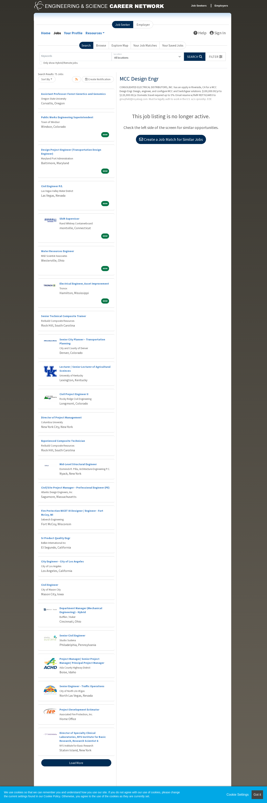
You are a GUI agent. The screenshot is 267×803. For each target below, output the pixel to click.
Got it (257, 794)
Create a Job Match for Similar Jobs (171, 139)
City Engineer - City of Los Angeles (62, 561)
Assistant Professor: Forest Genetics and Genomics (73, 94)
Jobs (57, 33)
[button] (216, 56)
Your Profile (73, 33)
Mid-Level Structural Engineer (78, 464)
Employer (143, 25)
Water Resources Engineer (57, 251)
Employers (221, 5)
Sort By (45, 79)
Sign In (218, 32)
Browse (101, 45)
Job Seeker (122, 25)
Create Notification (97, 79)
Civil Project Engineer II (73, 394)
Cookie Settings (237, 794)
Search (86, 45)
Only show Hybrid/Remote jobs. (60, 63)
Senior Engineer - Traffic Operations (81, 686)
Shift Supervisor (69, 218)
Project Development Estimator (79, 709)
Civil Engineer (49, 585)
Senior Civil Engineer (72, 635)
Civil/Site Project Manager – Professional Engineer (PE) (75, 487)
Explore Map (119, 45)
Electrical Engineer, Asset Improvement (84, 283)
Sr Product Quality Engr (55, 538)
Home (45, 33)
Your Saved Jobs (172, 45)
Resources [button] (94, 33)
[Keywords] (76, 56)
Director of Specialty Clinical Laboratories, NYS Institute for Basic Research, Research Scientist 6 (82, 737)
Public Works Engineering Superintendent (67, 117)
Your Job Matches (145, 45)
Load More (76, 763)
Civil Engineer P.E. (52, 186)
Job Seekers (199, 5)
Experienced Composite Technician (63, 441)
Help (200, 32)
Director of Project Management (61, 417)
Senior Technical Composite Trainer (63, 316)
